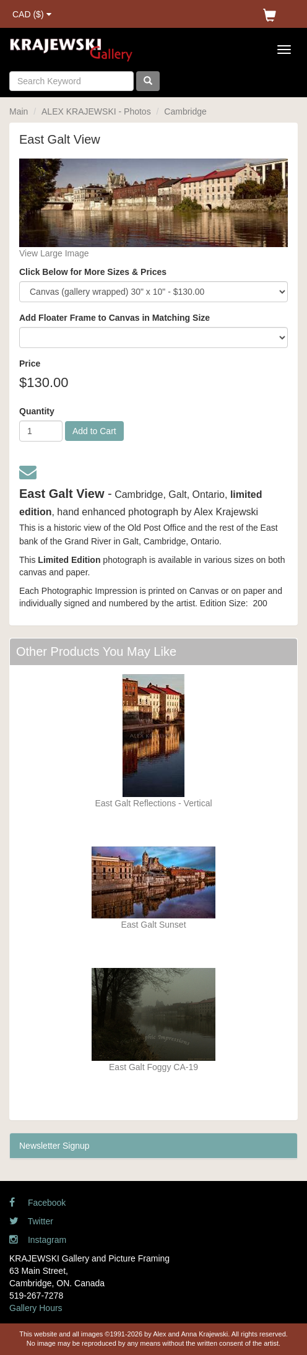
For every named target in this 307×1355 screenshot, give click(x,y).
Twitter (31, 1221)
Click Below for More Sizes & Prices (92, 272)
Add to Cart (94, 431)
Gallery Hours (36, 1308)
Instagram (37, 1240)
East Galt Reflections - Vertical (153, 803)
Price (29, 363)
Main (18, 111)
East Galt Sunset (153, 925)
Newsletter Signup (54, 1146)
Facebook (37, 1203)
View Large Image (54, 253)
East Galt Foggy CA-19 (153, 1067)
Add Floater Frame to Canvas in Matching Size (114, 318)
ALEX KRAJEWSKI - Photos (96, 111)
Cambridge (185, 111)
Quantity (36, 411)
